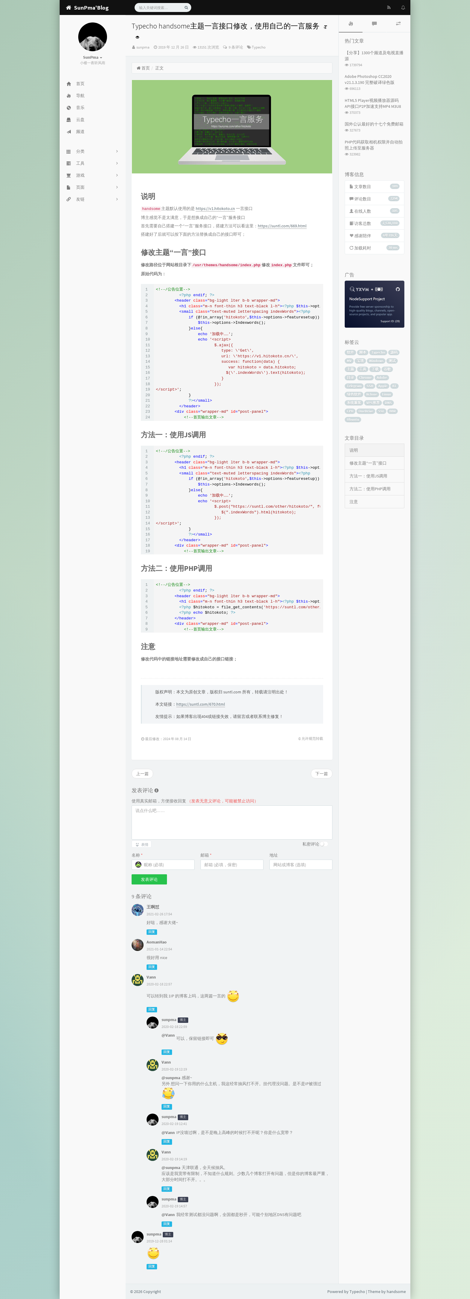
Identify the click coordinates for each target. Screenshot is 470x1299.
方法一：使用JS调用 (368, 476)
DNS (388, 402)
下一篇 (321, 773)
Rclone (371, 394)
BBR (392, 411)
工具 (362, 369)
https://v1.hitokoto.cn (215, 208)
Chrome (365, 377)
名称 (137, 855)
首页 (143, 68)
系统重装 (354, 402)
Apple (382, 386)
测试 (392, 361)
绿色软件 (354, 394)
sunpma (143, 47)
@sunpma (171, 1077)
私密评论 (310, 844)
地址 (273, 855)
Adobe (382, 377)
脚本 (362, 352)
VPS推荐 (373, 402)
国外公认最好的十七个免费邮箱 (374, 124)
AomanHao (157, 942)
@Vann (168, 1035)
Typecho (259, 47)
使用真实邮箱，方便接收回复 (195, 801)
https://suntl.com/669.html (282, 226)
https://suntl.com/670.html (200, 704)
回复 (151, 932)
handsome (396, 1291)
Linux (386, 394)
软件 (350, 352)
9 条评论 (235, 47)
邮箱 (206, 855)
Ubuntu (353, 419)
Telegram (354, 386)
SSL (381, 411)
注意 (354, 501)
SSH (370, 386)
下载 (375, 369)
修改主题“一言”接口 (368, 463)
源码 (393, 352)
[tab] (351, 23)
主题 (350, 369)
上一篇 (142, 773)
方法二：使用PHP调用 (370, 489)
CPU (350, 411)
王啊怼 (153, 907)
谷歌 (387, 369)
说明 (354, 450)
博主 (183, 1020)
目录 (350, 377)
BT (394, 386)
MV (349, 361)
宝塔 (360, 361)
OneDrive (365, 411)
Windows (376, 361)
